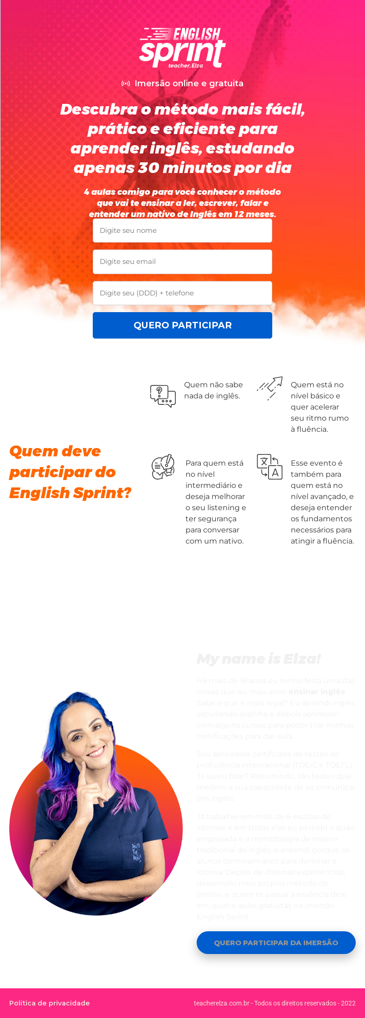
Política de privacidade (49, 1003)
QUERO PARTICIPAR (183, 325)
